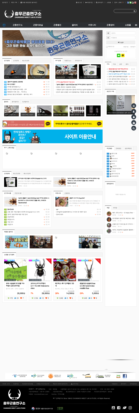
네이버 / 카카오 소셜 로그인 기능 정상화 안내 (121, 81)
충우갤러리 (15, 102)
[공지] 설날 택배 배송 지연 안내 (16, 214)
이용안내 (114, 384)
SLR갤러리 (25, 102)
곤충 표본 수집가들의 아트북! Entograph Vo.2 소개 (21, 212)
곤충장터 (110, 25)
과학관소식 (78, 60)
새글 (108, 208)
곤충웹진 (57, 25)
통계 (127, 64)
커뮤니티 (92, 25)
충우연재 (58, 60)
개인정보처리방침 (27, 384)
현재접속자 (110, 184)
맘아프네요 (59, 214)
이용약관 (16, 384)
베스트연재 (25, 60)
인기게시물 (7, 193)
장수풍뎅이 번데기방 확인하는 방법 (123, 218)
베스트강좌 (27, 173)
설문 (120, 64)
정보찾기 (99, 2)
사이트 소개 (6, 384)
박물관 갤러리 (8, 232)
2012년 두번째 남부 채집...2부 (15, 89)
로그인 (79, 2)
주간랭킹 (109, 148)
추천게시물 (18, 193)
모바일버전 (133, 384)
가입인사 (8, 224)
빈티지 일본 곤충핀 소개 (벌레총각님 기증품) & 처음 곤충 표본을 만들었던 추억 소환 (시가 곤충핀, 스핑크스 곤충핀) (92, 92)
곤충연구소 (18, 25)
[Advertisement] (121, 272)
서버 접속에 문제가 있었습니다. (121, 79)
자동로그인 (110, 47)
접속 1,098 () (119, 2)
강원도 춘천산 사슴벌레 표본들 (65, 87)
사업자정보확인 (57, 392)
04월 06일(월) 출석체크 (29, 2)
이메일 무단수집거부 (43, 384)
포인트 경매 (110, 91)
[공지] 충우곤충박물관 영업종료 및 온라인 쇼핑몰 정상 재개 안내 (121, 76)
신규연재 (16, 60)
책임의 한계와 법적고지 (60, 384)
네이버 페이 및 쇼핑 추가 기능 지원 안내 (121, 84)
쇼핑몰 (109, 2)
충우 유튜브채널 (9, 148)
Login (121, 42)
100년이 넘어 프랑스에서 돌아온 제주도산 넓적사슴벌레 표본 (75, 89)
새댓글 (115, 208)
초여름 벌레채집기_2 (12, 87)
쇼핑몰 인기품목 (9, 255)
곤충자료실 (38, 25)
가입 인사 (8, 222)
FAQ (114, 64)
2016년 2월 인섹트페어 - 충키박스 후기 (18, 94)
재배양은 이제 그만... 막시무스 (15, 92)
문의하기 (123, 384)
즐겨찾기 (5, 2)
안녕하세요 (9, 217)
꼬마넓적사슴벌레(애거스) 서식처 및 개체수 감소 (71, 212)
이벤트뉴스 (67, 60)
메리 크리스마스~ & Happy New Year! (124, 213)
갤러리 (75, 25)
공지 (108, 64)
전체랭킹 (118, 148)
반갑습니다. (9, 219)
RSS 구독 (14, 2)
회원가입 (89, 2)
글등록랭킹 (128, 148)
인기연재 (7, 60)
